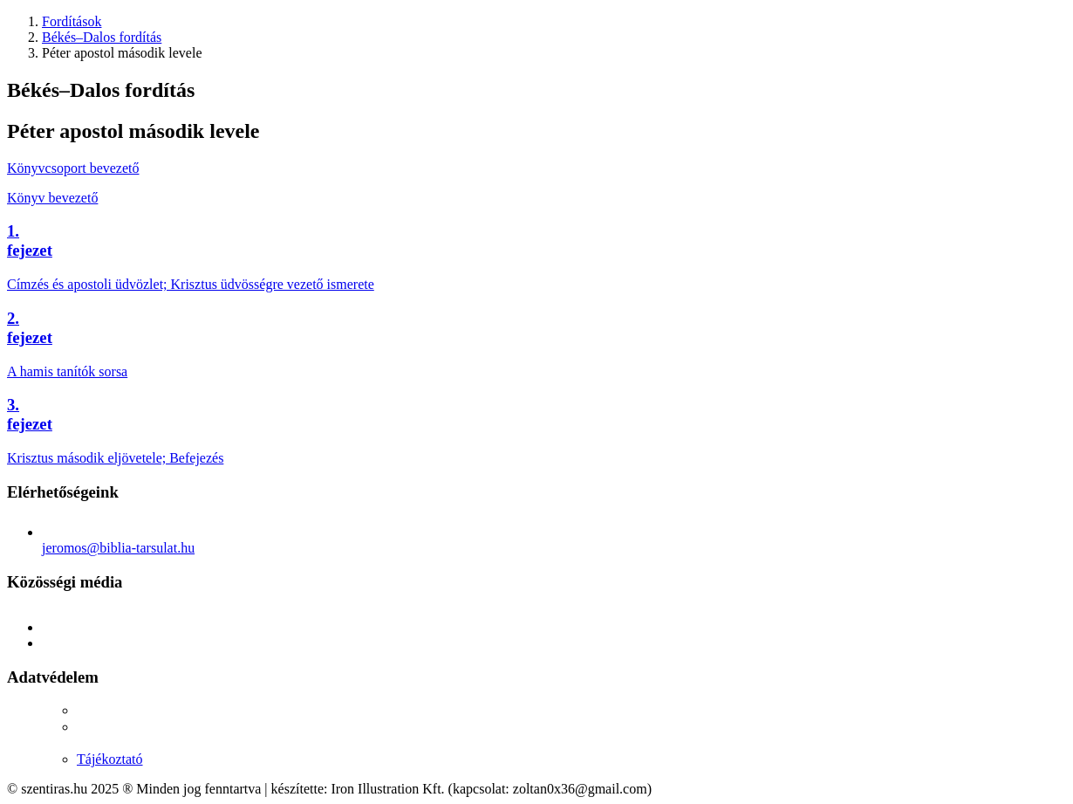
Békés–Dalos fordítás (101, 37)
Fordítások (71, 21)
